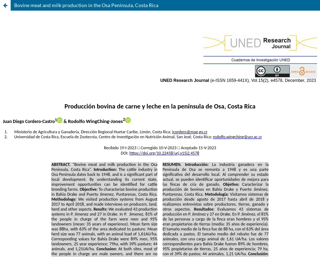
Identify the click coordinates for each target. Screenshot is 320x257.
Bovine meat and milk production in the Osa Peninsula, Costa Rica (86, 5)
